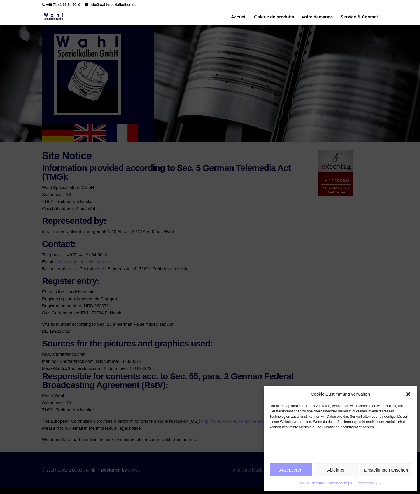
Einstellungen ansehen (386, 469)
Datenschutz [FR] (341, 483)
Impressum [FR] (370, 483)
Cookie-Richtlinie (311, 483)
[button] (408, 394)
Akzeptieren (290, 469)
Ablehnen (336, 469)
